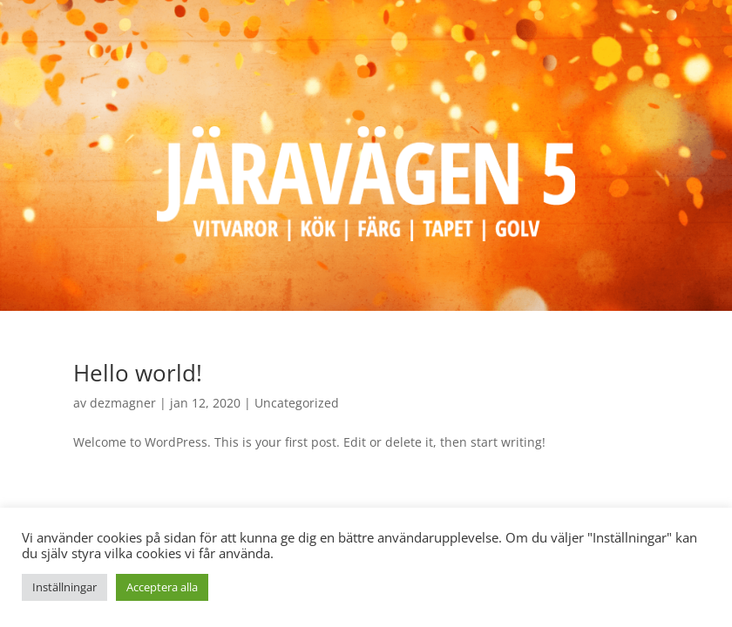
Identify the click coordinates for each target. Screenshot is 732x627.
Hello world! (137, 372)
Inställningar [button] (64, 587)
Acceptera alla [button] (162, 587)
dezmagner (123, 402)
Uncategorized (296, 402)
